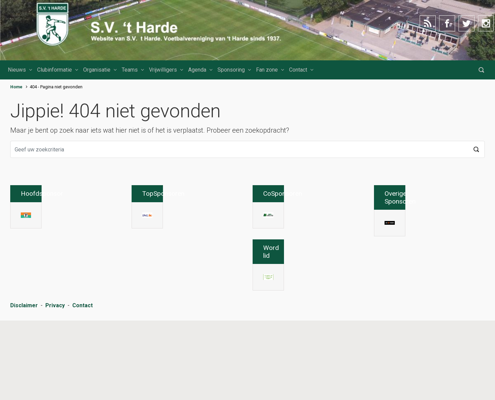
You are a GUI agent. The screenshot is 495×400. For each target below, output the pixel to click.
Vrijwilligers (163, 69)
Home (16, 86)
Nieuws (17, 69)
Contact (298, 69)
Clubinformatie (54, 69)
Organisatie (96, 69)
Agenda (197, 69)
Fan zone (267, 69)
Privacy (55, 386)
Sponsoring (231, 69)
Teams (130, 69)
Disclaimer (24, 386)
